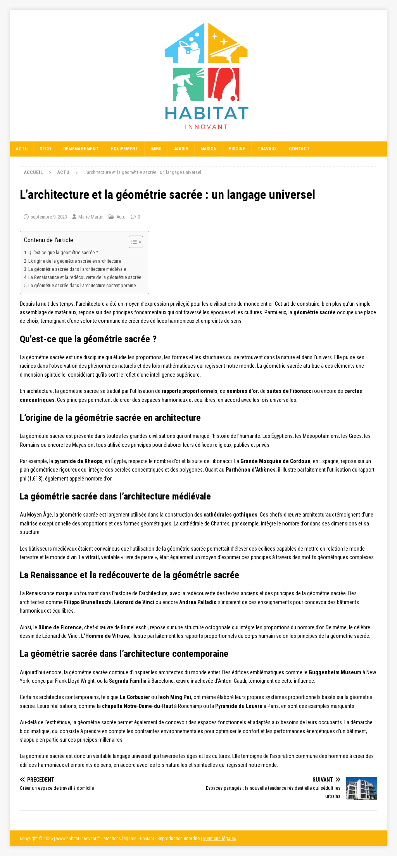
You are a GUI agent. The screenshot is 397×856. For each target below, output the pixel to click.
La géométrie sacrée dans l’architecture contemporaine (82, 285)
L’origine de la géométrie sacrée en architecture (74, 261)
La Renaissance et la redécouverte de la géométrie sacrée (84, 277)
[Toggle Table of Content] (132, 241)
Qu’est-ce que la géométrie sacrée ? (63, 252)
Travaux (267, 149)
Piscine (237, 149)
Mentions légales (219, 838)
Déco (45, 149)
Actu (22, 149)
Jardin (181, 149)
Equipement (124, 149)
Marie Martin (91, 217)
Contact (299, 149)
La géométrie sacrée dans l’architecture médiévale (77, 269)
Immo (156, 149)
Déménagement (81, 149)
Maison (208, 149)
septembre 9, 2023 (49, 217)
